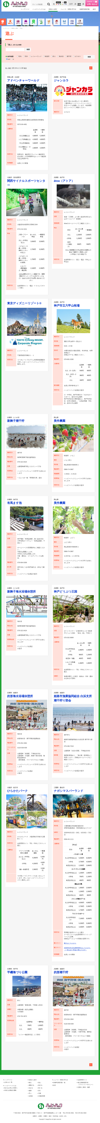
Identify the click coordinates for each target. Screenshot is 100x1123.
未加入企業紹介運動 (10, 1090)
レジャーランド (35, 56)
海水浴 (60, 56)
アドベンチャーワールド (26, 79)
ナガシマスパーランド (73, 789)
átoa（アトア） (73, 179)
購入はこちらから (70, 943)
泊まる (38, 23)
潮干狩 (68, 56)
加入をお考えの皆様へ (11, 1088)
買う (61, 23)
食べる (46, 23)
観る (7, 23)
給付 (94, 9)
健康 (54, 23)
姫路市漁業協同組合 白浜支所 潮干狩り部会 (73, 697)
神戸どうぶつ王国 (73, 590)
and (8, 59)
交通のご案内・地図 (84, 1087)
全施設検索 (92, 23)
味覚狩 (46, 56)
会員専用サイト (82, 1080)
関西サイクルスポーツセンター (26, 181)
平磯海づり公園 (26, 971)
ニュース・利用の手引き (68, 9)
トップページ (25, 9)
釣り (53, 56)
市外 (25, 56)
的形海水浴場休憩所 (26, 695)
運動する (23, 23)
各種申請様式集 (85, 9)
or (12, 59)
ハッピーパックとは (39, 9)
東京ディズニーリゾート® (24, 303)
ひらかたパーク (26, 789)
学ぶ (69, 23)
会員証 (84, 23)
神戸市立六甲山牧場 (73, 304)
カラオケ (77, 56)
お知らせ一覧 (8, 1082)
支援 (77, 23)
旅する (30, 23)
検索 (28, 49)
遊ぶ (15, 24)
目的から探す (53, 9)
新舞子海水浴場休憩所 (26, 590)
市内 (19, 56)
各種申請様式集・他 (59, 1082)
